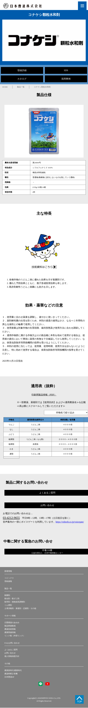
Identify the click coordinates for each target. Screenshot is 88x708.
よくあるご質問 (10, 650)
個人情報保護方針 (11, 656)
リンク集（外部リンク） (14, 636)
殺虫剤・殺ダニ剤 (11, 599)
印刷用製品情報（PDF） (44, 394)
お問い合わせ (10, 653)
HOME (5, 87)
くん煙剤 (8, 605)
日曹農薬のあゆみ (11, 623)
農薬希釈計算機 (10, 674)
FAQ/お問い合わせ (12, 643)
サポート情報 (10, 616)
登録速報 (8, 581)
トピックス (9, 578)
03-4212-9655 (11, 517)
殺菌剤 (7, 595)
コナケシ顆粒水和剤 (42, 87)
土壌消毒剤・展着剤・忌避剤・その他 (20, 608)
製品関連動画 (10, 626)
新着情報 (8, 571)
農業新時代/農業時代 (13, 670)
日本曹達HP (9, 677)
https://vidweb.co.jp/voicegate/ (70, 522)
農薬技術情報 (10, 629)
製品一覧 (21, 87)
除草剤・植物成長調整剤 (14, 602)
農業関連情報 (10, 632)
